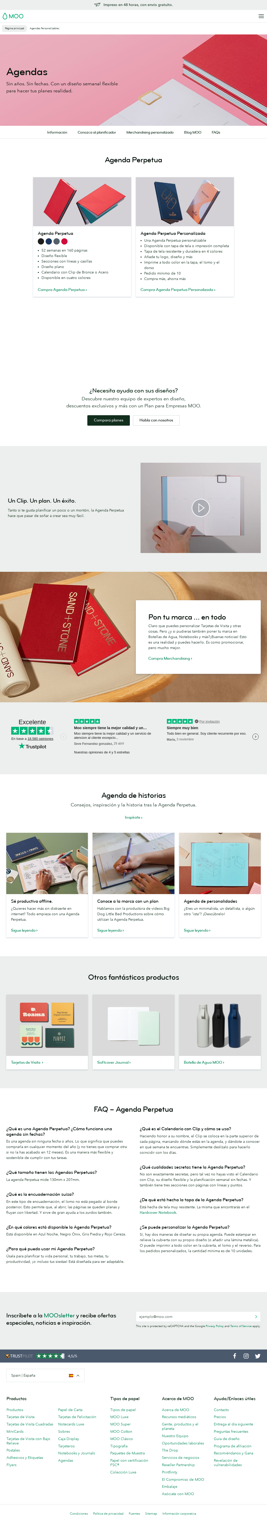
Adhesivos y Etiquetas (25, 1457)
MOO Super (120, 1424)
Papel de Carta (70, 1409)
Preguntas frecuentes (231, 1431)
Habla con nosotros (156, 420)
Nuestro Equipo (175, 1436)
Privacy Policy (215, 1326)
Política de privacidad (108, 1513)
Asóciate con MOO (178, 1493)
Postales (13, 1450)
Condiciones (79, 1513)
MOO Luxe (119, 1416)
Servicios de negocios (180, 1457)
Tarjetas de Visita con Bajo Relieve (28, 1441)
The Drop (170, 1450)
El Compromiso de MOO (183, 1479)
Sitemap (151, 1513)
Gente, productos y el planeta (180, 1426)
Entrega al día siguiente (233, 1424)
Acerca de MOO (175, 1409)
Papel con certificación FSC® (129, 1462)
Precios (220, 1416)
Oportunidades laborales (183, 1443)
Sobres (64, 1431)
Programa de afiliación (232, 1446)
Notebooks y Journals (76, 1453)
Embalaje (169, 1486)
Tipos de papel (123, 1409)
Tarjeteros (66, 1446)
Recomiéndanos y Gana (233, 1453)
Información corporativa (179, 1513)
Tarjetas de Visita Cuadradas (30, 1424)
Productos (15, 1409)
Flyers (11, 1465)
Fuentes (134, 1513)
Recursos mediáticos (179, 1416)
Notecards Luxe (71, 1424)
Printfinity (169, 1472)
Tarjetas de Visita (20, 1416)
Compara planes (108, 420)
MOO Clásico (121, 1438)
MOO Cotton (121, 1431)
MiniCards (15, 1431)
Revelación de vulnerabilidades (228, 1462)
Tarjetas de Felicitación (77, 1416)
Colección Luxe (123, 1472)
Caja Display (68, 1438)
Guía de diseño (227, 1438)
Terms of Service (241, 1326)
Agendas (65, 1460)
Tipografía (119, 1446)
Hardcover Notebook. (158, 1212)
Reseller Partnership (178, 1465)
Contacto (221, 1409)
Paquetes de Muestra (127, 1453)
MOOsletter (59, 1315)
